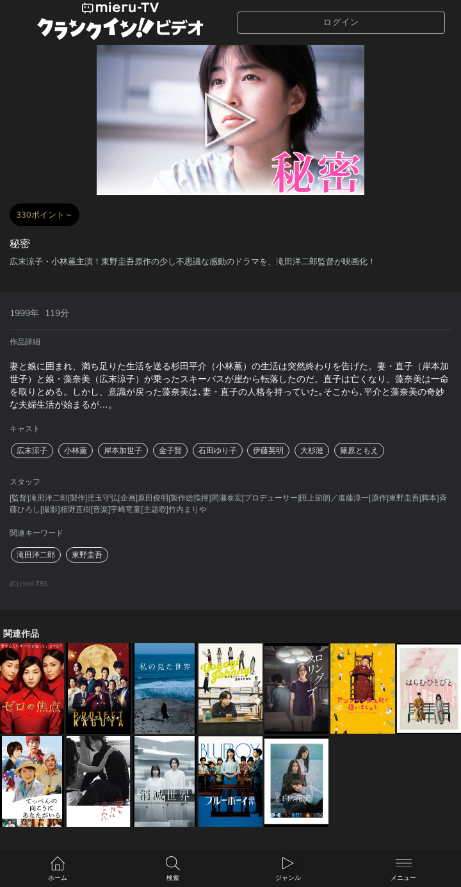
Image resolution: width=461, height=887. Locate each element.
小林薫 (75, 450)
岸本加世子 (123, 450)
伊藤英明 (268, 450)
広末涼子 (32, 450)
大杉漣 (311, 450)
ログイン (341, 22)
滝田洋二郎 (36, 554)
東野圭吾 (87, 554)
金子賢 (170, 450)
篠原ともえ (359, 450)
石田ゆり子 (217, 450)
